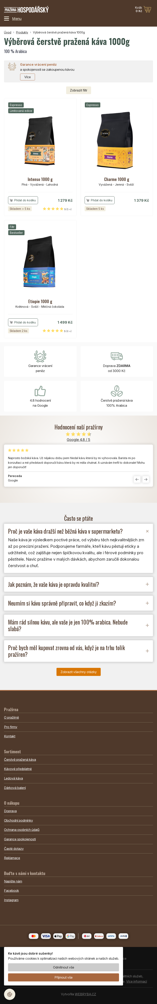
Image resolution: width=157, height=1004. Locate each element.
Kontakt (9, 736)
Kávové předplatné (18, 769)
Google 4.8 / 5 (78, 440)
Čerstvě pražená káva (20, 760)
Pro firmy (10, 727)
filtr (78, 90)
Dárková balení (15, 788)
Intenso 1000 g (40, 179)
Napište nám (13, 881)
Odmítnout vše (63, 967)
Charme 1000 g (116, 179)
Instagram (11, 900)
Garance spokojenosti (20, 839)
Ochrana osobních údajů (21, 830)
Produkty (22, 32)
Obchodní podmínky (18, 820)
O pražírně (11, 717)
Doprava (10, 811)
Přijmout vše (63, 977)
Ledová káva (13, 778)
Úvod (7, 32)
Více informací (136, 981)
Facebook (11, 891)
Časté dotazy (14, 849)
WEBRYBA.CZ (85, 994)
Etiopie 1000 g (40, 301)
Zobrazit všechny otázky (79, 672)
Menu (13, 19)
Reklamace (12, 858)
